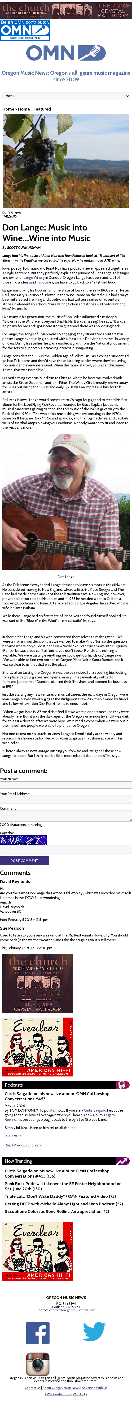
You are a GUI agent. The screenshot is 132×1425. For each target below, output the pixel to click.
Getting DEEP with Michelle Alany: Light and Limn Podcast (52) (64, 1204)
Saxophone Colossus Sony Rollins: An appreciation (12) (57, 1211)
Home (8, 109)
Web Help (80, 1394)
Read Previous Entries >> (23, 1145)
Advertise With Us (94, 1388)
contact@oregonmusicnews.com (72, 1310)
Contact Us (32, 1388)
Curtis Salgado (95, 1110)
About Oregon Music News (61, 1388)
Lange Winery (34, 277)
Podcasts (14, 1085)
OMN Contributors (58, 1394)
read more (13, 1136)
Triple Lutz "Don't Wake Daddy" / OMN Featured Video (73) (60, 1196)
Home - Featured (34, 109)
